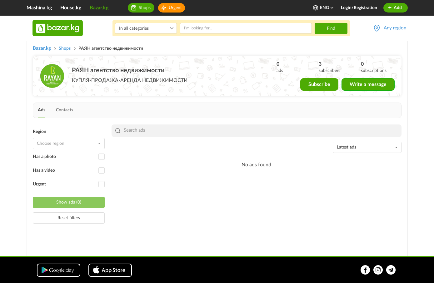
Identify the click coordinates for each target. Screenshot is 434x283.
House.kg (70, 7)
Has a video (44, 170)
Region (39, 131)
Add (395, 8)
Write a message (368, 84)
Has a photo (44, 156)
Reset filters (68, 218)
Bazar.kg (99, 7)
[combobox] (69, 143)
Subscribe (319, 84)
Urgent (175, 8)
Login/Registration (359, 8)
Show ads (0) (68, 202)
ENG (327, 8)
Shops (145, 8)
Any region (395, 28)
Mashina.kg (39, 7)
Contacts (64, 110)
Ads (41, 110)
